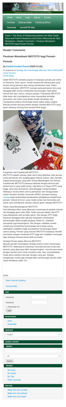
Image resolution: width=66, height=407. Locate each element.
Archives (11, 22)
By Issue (11, 370)
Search (37, 17)
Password (9, 303)
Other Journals (14, 380)
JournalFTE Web (27, 27)
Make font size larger (17, 396)
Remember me (14, 307)
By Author (12, 373)
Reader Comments (25, 41)
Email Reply (8, 76)
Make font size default (17, 393)
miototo (6, 197)
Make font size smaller (18, 390)
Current (47, 17)
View (10, 321)
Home (9, 17)
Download (11, 27)
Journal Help (11, 286)
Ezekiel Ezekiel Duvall (17, 66)
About (18, 17)
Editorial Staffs (24, 22)
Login (27, 17)
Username (10, 297)
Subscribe (12, 324)
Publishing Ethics (43, 22)
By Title (11, 376)
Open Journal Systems (16, 280)
